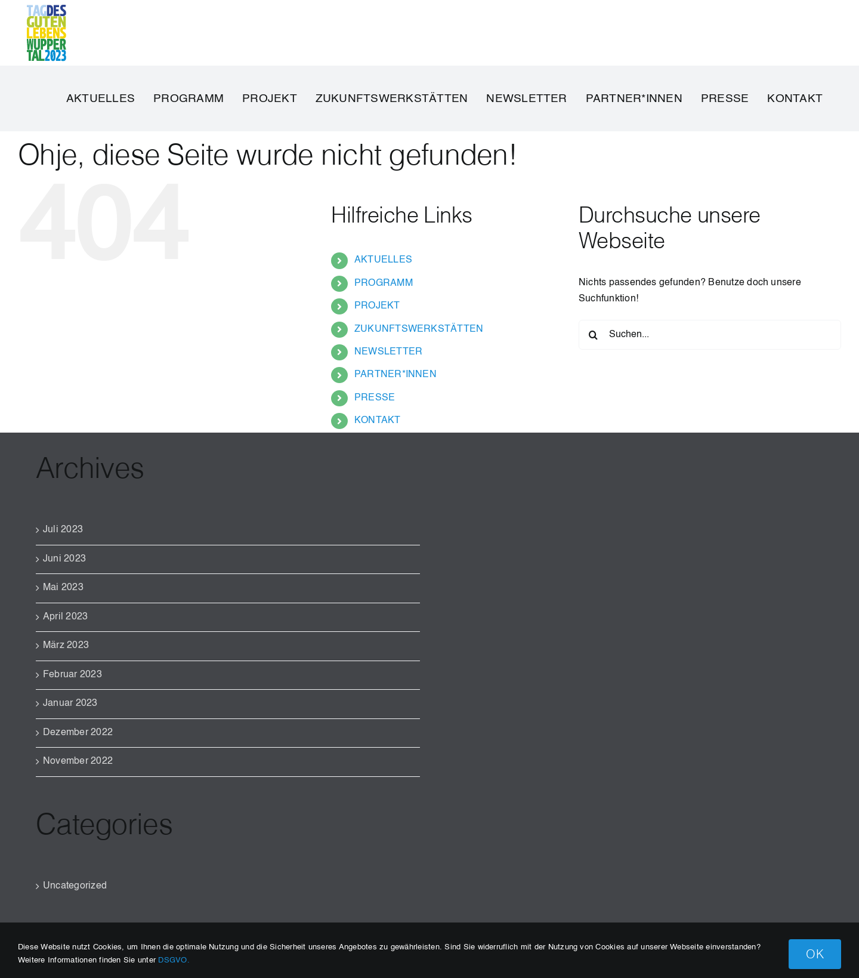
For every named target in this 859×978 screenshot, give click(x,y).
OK (815, 953)
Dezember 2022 (78, 733)
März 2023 (66, 645)
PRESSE (374, 398)
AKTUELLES (383, 260)
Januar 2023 (70, 703)
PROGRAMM (383, 283)
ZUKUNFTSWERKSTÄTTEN (419, 329)
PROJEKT (377, 306)
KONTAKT (377, 420)
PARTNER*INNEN (395, 375)
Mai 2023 (63, 588)
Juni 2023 (64, 559)
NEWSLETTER (388, 352)
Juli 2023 (63, 530)
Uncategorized (75, 886)
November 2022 (78, 761)
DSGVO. (173, 960)
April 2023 (65, 617)
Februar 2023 (72, 675)
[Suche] (593, 335)
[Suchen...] (710, 335)
